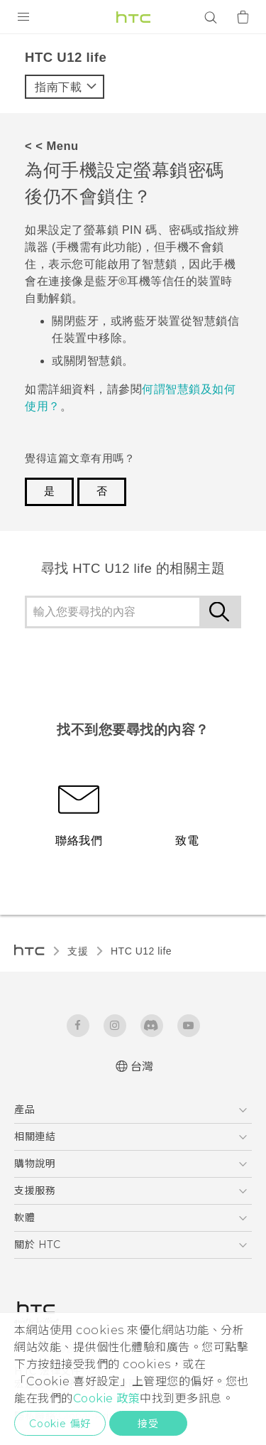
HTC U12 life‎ (141, 951)
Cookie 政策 (106, 1398)
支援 (77, 951)
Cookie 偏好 (60, 1423)
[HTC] (133, 17)
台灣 (142, 1066)
